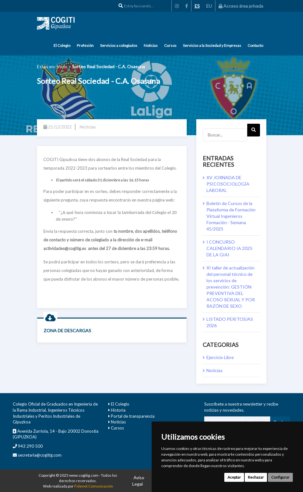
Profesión (85, 45)
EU (209, 6)
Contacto (255, 45)
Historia (118, 410)
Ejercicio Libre (220, 357)
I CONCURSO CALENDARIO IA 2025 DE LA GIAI (229, 248)
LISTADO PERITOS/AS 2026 (229, 322)
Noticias (151, 45)
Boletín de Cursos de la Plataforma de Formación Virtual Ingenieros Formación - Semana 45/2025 (231, 216)
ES (197, 6)
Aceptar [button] (234, 477)
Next (253, 132)
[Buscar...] (225, 135)
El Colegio (62, 45)
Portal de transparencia (133, 416)
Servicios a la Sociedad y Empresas (212, 45)
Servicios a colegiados (118, 45)
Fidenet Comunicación (93, 486)
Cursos (170, 45)
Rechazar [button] (256, 477)
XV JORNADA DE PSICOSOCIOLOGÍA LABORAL (227, 184)
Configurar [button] (280, 477)
